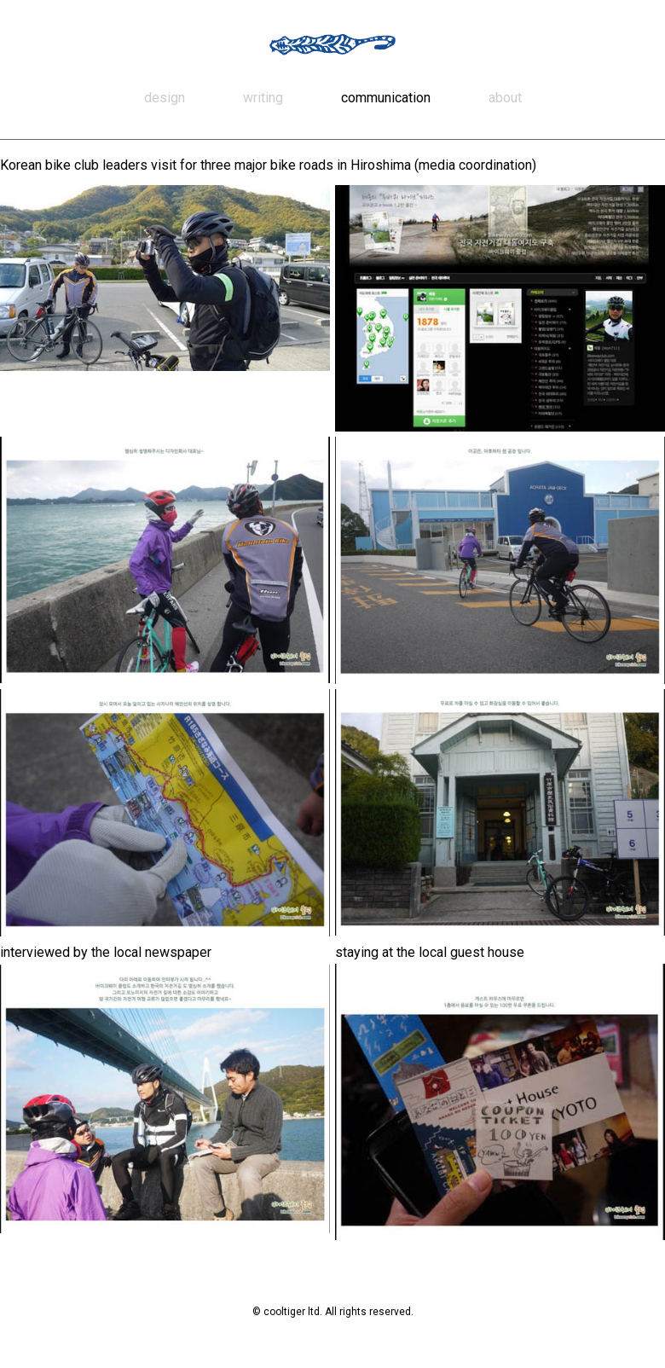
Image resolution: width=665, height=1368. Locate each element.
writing (263, 98)
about (505, 98)
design (164, 98)
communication (386, 98)
